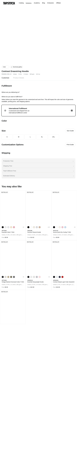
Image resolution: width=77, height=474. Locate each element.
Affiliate (60, 3)
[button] (5, 67)
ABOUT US (24, 426)
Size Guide (70, 131)
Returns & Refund (45, 439)
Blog (44, 3)
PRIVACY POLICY (27, 436)
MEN (4, 429)
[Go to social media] (4, 410)
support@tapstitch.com (64, 427)
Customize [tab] (6, 78)
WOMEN (5, 433)
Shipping (42, 436)
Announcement (43, 433)
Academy (37, 3)
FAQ (39, 429)
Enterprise (52, 3)
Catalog (21, 3)
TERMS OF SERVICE (28, 439)
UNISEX (5, 436)
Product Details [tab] (20, 78)
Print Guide (70, 144)
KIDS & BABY (8, 439)
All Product (8, 426)
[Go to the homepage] (9, 3)
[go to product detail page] (13, 208)
